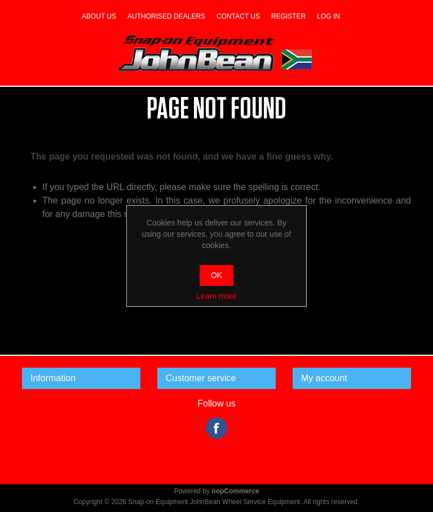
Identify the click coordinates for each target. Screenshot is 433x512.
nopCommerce (235, 491)
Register (288, 16)
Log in (328, 16)
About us (99, 16)
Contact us (238, 16)
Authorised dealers (166, 16)
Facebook (216, 428)
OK (216, 275)
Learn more (216, 296)
